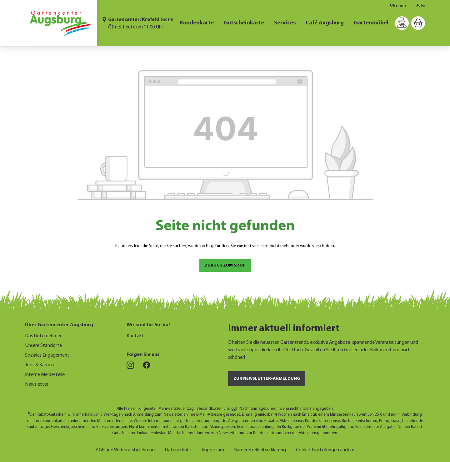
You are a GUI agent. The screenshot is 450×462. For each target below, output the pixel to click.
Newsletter (36, 384)
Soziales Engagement (47, 355)
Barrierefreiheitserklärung (260, 449)
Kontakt (135, 335)
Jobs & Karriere (40, 365)
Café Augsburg (325, 23)
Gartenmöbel (371, 23)
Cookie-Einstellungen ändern (325, 449)
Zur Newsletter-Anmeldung (266, 378)
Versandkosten (209, 409)
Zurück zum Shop (225, 265)
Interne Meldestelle (45, 374)
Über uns (398, 6)
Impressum (213, 449)
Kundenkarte (197, 23)
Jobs (421, 6)
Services (285, 23)
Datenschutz (178, 449)
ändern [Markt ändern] (167, 20)
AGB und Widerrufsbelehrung (125, 449)
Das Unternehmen (43, 335)
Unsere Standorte (43, 345)
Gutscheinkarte (244, 23)
